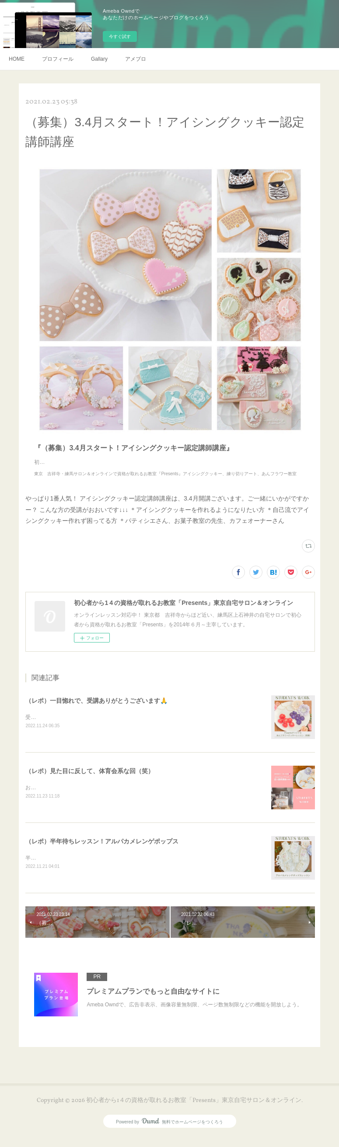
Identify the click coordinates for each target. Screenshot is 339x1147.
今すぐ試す (120, 36)
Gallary (99, 59)
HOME (16, 59)
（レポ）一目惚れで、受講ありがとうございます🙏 (96, 709)
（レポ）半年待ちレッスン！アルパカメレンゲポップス (101, 850)
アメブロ (135, 59)
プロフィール (57, 59)
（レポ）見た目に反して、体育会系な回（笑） (89, 780)
